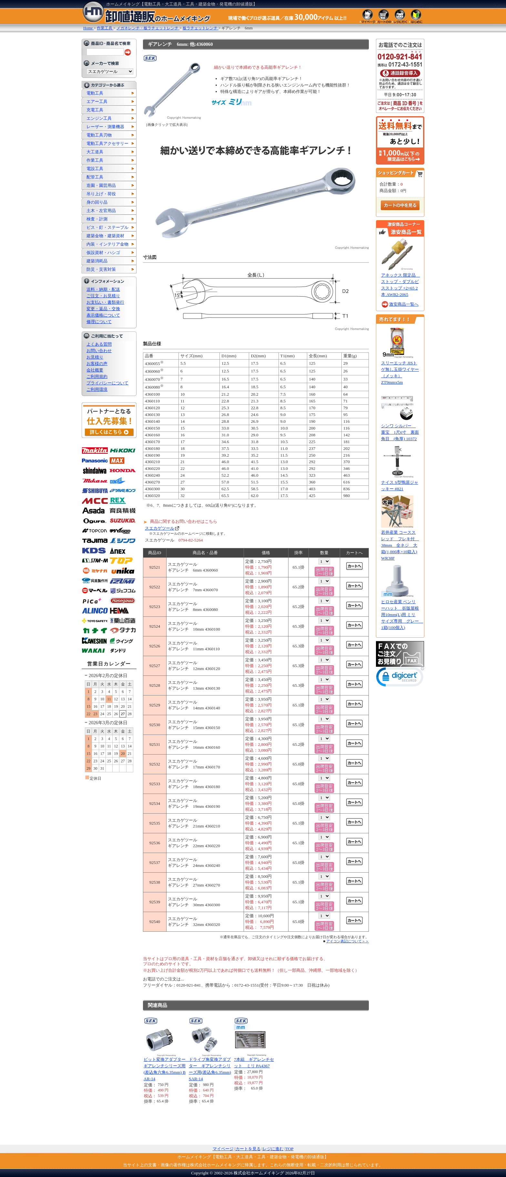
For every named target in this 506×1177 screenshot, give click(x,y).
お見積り (94, 357)
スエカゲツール (159, 528)
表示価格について (103, 315)
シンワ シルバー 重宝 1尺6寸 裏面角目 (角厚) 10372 (400, 432)
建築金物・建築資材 (105, 235)
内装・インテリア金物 (107, 244)
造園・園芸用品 (101, 185)
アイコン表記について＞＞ (347, 941)
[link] (400, 678)
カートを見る (248, 1148)
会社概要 (94, 370)
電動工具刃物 (99, 135)
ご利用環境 (96, 389)
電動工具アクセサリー (107, 143)
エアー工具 (96, 101)
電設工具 (94, 168)
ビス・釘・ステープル (107, 227)
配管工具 (94, 177)
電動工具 (94, 93)
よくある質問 (99, 344)
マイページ (223, 1148)
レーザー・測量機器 (105, 126)
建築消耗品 (96, 261)
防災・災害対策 (101, 269)
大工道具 (94, 151)
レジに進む (273, 1148)
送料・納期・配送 (103, 289)
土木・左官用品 (101, 210)
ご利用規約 (96, 376)
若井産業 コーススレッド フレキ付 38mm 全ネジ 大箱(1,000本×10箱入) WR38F (400, 545)
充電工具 (94, 109)
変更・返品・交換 (103, 308)
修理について (99, 321)
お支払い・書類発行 (105, 302)
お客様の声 (96, 363)
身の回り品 (96, 202)
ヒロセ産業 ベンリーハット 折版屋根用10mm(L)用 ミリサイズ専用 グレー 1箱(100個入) (402, 614)
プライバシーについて (107, 382)
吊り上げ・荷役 (101, 193)
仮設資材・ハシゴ (103, 252)
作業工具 (94, 160)
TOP (290, 1148)
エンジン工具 (99, 118)
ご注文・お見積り (103, 295)
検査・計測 (96, 219)
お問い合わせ (99, 350)
